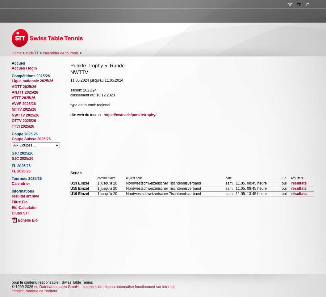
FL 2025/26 (21, 171)
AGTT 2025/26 (24, 87)
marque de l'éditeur (41, 291)
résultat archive (25, 196)
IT (307, 5)
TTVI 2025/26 (23, 126)
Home (17, 53)
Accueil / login (24, 68)
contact (18, 291)
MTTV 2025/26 (24, 109)
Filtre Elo (19, 202)
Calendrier (21, 183)
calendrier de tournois (60, 53)
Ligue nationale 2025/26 (32, 81)
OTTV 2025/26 (24, 121)
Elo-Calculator (24, 208)
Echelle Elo (28, 220)
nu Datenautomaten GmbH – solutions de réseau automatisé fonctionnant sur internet (104, 287)
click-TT (32, 53)
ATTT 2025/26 (23, 98)
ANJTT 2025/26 (25, 92)
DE (290, 5)
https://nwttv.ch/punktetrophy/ (129, 115)
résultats (299, 183)
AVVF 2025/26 (24, 104)
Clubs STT (21, 213)
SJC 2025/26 (22, 158)
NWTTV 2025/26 (25, 115)
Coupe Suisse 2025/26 (31, 139)
